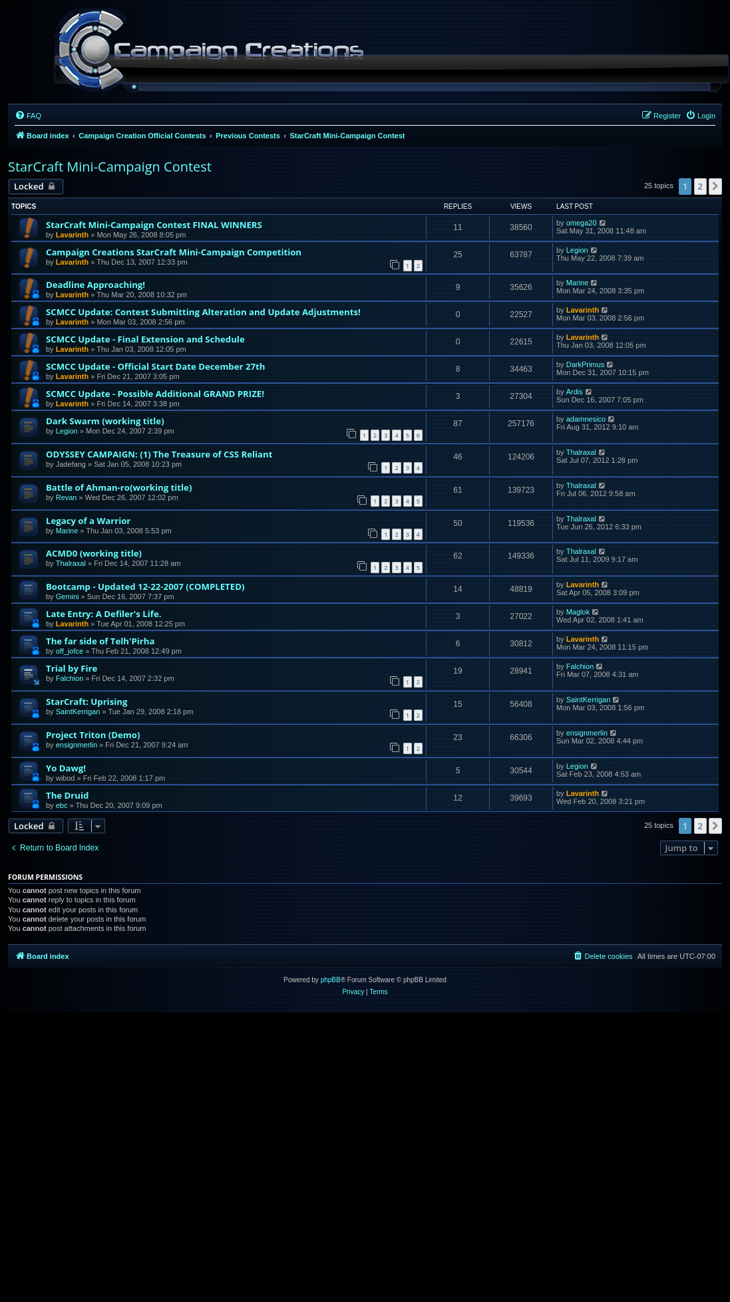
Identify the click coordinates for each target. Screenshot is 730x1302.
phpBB (331, 979)
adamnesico (586, 419)
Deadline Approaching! (95, 285)
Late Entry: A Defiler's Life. (103, 614)
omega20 (581, 223)
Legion (577, 250)
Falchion (70, 678)
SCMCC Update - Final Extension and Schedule (145, 339)
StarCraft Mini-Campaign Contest (110, 167)
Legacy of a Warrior (88, 521)
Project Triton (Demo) (93, 735)
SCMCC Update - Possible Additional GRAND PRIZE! (155, 394)
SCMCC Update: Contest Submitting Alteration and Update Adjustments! (203, 312)
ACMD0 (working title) (94, 553)
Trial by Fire (71, 668)
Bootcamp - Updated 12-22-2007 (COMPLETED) (145, 586)
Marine (577, 283)
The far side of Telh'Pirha (100, 641)
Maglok (578, 612)
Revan (66, 497)
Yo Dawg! (66, 768)
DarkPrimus (585, 364)
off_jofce (69, 651)
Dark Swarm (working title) (105, 421)
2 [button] (700, 186)
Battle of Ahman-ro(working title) (119, 487)
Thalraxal (581, 452)
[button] (715, 186)
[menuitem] (28, 116)
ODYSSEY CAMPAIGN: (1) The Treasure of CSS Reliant (159, 454)
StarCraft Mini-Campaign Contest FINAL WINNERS (154, 225)
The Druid (67, 795)
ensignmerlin (76, 745)
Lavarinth (72, 235)
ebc (62, 805)
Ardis (574, 392)
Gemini (67, 596)
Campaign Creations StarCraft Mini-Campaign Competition (173, 252)
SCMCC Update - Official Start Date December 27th (155, 366)
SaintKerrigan (78, 712)
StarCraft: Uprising (86, 702)
